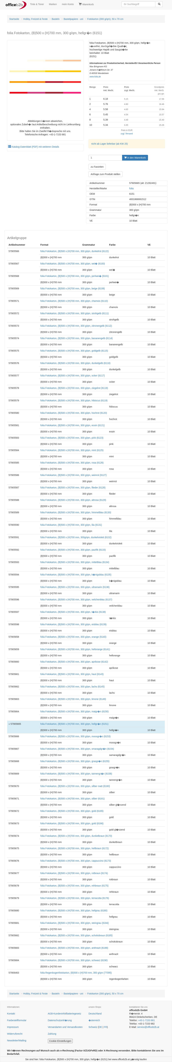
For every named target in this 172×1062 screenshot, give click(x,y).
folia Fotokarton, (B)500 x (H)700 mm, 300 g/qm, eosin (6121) (72, 425)
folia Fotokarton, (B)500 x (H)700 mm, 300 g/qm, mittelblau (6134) (74, 562)
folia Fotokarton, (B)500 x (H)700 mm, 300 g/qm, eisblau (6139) (73, 624)
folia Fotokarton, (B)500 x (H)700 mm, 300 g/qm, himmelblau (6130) (75, 512)
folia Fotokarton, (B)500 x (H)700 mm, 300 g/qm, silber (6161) (72, 798)
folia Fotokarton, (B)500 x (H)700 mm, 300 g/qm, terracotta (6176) (74, 898)
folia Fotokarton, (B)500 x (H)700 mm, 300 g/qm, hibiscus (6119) (74, 400)
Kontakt (11, 1013)
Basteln (56, 19)
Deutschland (95, 1013)
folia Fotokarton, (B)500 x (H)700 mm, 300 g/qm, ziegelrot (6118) (74, 388)
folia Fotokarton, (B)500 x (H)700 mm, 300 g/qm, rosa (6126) (72, 462)
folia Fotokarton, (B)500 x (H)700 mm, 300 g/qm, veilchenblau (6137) (76, 599)
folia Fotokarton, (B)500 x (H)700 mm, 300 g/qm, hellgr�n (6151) (74, 724)
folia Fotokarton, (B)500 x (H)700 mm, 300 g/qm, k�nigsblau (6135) (75, 574)
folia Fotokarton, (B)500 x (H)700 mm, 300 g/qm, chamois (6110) (74, 301)
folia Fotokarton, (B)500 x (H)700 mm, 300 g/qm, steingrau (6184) (74, 923)
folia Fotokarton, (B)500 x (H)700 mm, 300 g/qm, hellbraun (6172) (74, 848)
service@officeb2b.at (148, 1027)
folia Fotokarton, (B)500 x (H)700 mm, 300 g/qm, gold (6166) (71, 823)
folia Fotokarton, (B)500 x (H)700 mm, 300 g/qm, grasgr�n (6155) (74, 761)
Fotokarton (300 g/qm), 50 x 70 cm (105, 19)
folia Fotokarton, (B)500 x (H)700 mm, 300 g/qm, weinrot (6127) (73, 475)
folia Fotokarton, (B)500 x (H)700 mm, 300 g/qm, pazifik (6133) (73, 549)
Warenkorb (86, 4)
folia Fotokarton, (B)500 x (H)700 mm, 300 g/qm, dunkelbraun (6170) (76, 836)
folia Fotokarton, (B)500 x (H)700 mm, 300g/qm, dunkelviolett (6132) (75, 537)
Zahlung (52, 1033)
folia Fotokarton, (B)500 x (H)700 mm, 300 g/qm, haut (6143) (72, 674)
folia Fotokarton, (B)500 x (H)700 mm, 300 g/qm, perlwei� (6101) (74, 276)
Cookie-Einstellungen (60, 1041)
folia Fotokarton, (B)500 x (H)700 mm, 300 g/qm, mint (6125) (71, 450)
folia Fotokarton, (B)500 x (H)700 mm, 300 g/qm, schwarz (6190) (74, 960)
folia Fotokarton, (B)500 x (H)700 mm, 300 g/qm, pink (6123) (71, 437)
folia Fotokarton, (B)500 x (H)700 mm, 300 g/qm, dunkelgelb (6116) (75, 363)
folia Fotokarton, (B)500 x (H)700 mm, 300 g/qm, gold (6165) (71, 811)
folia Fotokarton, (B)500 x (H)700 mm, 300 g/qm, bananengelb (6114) (76, 338)
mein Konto (68, 4)
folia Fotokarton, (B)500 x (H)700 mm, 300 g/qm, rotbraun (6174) (74, 873)
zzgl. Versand (127, 133)
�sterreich (94, 1020)
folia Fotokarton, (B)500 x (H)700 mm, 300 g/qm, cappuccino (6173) (75, 860)
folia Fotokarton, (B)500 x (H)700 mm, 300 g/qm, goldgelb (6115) (74, 350)
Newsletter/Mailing (16, 1040)
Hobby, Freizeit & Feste (35, 19)
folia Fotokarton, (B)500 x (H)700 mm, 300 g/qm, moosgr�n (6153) (75, 736)
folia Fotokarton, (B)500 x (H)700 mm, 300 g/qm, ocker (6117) (72, 375)
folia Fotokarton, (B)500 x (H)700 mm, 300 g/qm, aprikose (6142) (74, 661)
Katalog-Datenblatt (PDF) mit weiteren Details (33, 146)
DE (100, 1027)
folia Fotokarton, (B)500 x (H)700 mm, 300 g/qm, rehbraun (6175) (74, 885)
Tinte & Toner (37, 4)
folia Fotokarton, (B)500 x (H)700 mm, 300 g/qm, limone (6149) (73, 699)
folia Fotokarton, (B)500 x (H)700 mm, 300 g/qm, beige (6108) (72, 288)
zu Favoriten (97, 166)
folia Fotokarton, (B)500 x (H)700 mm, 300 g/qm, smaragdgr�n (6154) (77, 748)
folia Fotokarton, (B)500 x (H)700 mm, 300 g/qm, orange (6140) (73, 636)
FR (105, 1027)
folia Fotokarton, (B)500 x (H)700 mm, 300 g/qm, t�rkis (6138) (73, 612)
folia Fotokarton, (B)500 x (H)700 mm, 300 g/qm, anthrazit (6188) (74, 948)
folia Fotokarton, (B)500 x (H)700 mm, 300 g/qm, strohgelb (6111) (74, 313)
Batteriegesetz (73, 1013)
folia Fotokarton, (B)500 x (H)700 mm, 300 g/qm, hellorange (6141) (75, 649)
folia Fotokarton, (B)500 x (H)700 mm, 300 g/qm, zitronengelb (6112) (76, 325)
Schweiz (93, 1027)
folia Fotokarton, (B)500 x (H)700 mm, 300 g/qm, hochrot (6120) (73, 413)
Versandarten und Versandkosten (65, 1027)
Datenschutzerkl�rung (60, 1020)
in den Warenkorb (135, 157)
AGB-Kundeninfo (57, 1013)
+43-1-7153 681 (146, 1020)
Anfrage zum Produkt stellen (105, 174)
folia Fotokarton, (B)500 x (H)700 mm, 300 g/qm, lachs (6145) (72, 686)
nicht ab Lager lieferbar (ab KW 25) (109, 143)
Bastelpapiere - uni (73, 19)
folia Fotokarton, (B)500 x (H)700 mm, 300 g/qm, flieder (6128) (72, 487)
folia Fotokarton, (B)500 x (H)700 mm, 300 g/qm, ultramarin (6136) (75, 587)
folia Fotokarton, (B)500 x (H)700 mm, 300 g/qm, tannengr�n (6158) (76, 773)
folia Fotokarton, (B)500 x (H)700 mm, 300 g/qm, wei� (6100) (72, 263)
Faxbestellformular (16, 1020)
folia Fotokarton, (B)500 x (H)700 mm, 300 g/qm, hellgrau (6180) (73, 910)
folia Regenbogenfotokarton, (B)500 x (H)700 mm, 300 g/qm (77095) (76, 972)
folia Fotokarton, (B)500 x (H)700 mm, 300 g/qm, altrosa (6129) (73, 500)
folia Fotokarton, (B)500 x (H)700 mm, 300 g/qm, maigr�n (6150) (74, 711)
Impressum (13, 1027)
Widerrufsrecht (14, 1033)
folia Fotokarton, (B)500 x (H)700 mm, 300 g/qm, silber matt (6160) (75, 786)
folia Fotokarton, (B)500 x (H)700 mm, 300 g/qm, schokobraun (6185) (76, 935)
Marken (53, 4)
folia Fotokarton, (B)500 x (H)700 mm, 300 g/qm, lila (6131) (71, 525)
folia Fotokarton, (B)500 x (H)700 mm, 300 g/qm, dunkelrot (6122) (74, 251)
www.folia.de (95, 76)
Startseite (14, 19)
